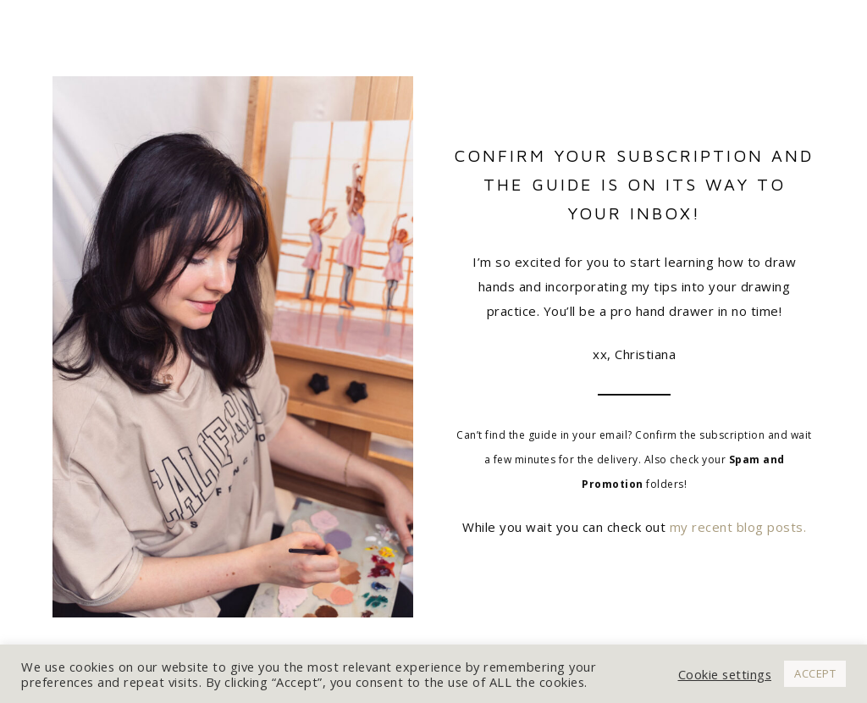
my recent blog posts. (738, 526)
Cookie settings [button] (725, 674)
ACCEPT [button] (815, 673)
